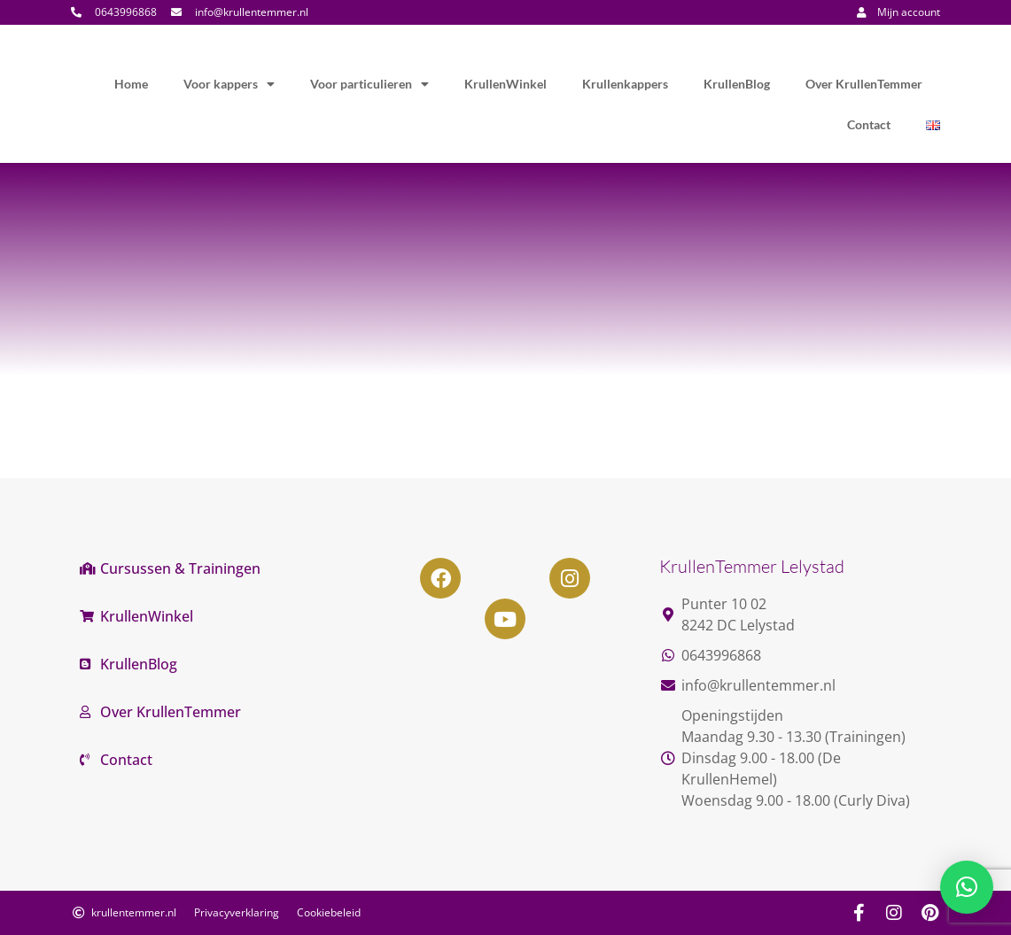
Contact (868, 124)
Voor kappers (229, 84)
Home (131, 83)
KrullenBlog (737, 83)
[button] (966, 887)
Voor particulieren (369, 84)
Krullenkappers (625, 83)
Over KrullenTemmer (863, 83)
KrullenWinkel (505, 83)
